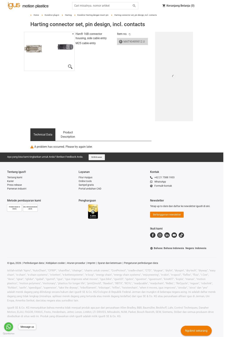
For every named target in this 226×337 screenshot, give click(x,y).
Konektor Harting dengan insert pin (92, 15)
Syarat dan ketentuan (110, 263)
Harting (68, 15)
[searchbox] (102, 6)
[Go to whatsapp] (8, 326)
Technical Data (42, 134)
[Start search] (134, 6)
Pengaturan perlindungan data (141, 263)
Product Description (68, 134)
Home (36, 15)
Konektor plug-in (52, 15)
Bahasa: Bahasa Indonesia (167, 248)
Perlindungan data (33, 263)
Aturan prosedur (76, 263)
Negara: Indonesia (195, 248)
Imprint (91, 263)
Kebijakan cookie (55, 263)
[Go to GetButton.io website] (8, 333)
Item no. (122, 34)
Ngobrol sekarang (196, 330)
